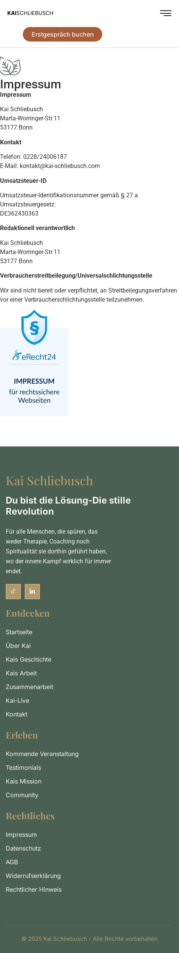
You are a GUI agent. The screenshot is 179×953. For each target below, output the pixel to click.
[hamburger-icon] (165, 14)
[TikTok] (13, 591)
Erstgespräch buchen (63, 34)
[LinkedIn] (32, 591)
